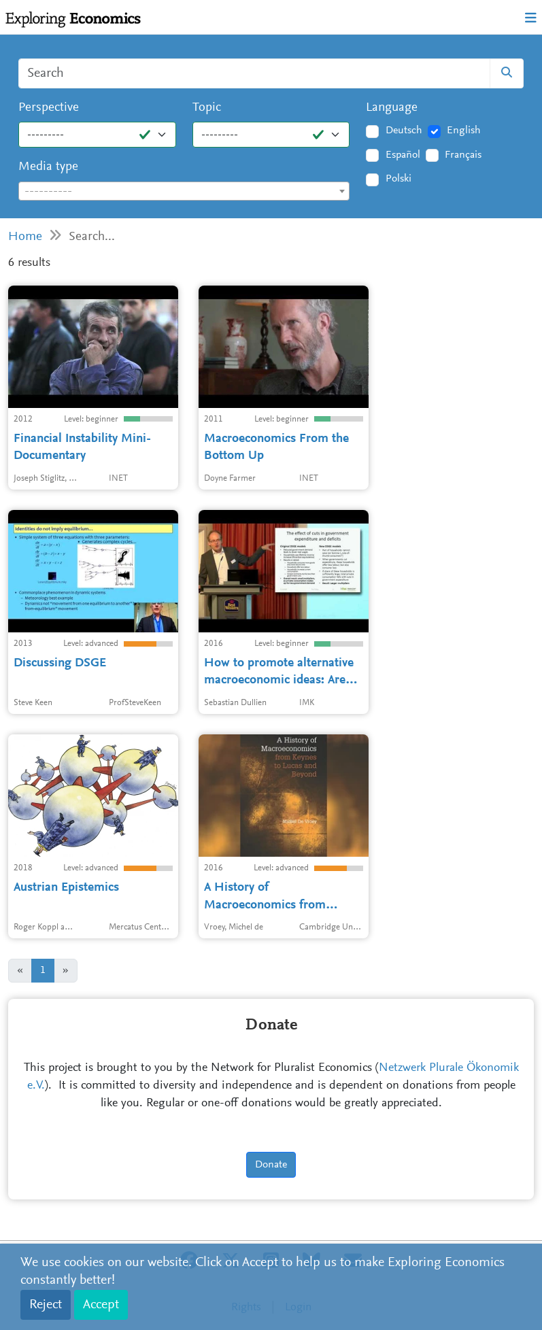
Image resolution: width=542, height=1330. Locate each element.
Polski (398, 178)
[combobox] (184, 191)
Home (25, 237)
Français (463, 155)
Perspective (48, 107)
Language (392, 107)
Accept (101, 1305)
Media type (48, 166)
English (464, 130)
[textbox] (184, 191)
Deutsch (404, 130)
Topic (206, 107)
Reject (45, 1305)
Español (403, 155)
